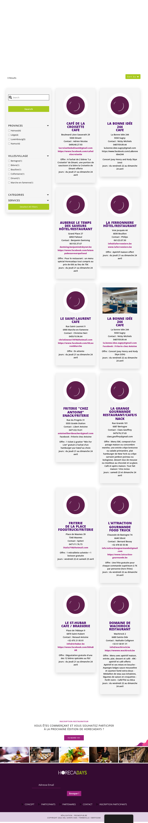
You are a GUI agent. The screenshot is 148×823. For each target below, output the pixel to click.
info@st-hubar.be (76, 643)
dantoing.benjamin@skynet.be (76, 247)
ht (108, 554)
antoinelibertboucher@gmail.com (75, 433)
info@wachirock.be (120, 647)
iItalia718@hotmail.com (75, 547)
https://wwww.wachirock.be (120, 650)
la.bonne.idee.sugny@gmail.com (120, 342)
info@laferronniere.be (120, 243)
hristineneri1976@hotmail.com (76, 339)
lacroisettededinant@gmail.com (75, 148)
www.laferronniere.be (120, 247)
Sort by (131, 76)
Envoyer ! (74, 794)
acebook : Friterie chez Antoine (120, 346)
